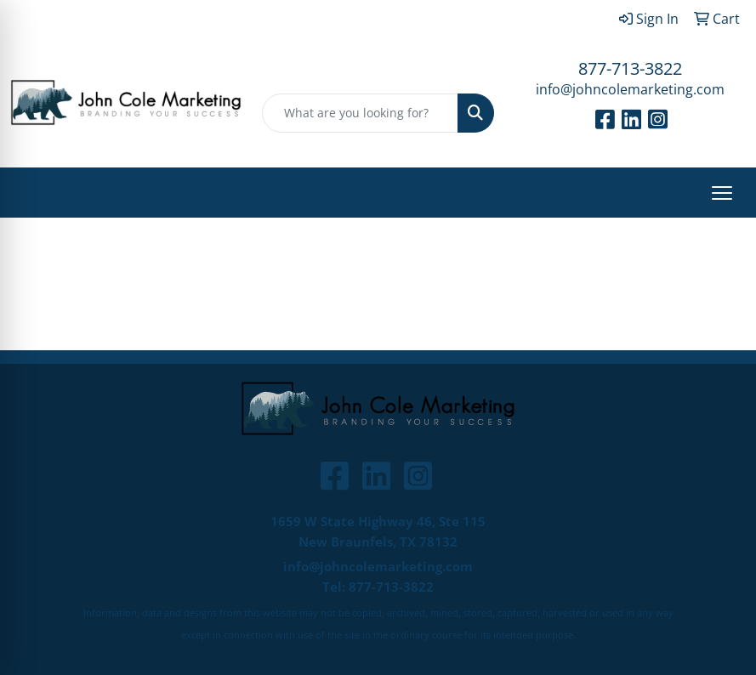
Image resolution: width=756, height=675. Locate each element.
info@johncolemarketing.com (630, 89)
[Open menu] (722, 193)
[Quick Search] (360, 113)
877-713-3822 (630, 68)
